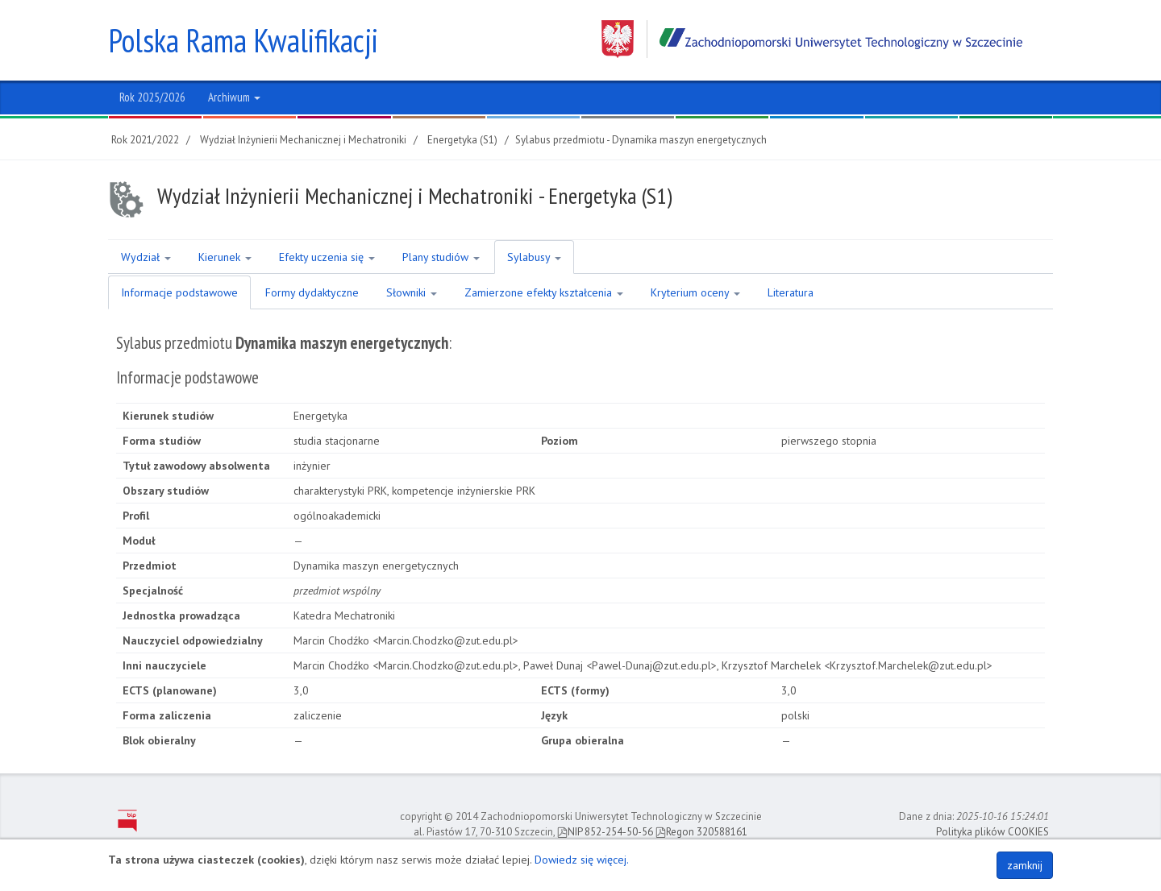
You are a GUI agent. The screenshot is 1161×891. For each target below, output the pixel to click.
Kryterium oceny (695, 292)
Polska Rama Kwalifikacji (243, 40)
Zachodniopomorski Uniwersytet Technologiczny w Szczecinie (811, 39)
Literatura (791, 292)
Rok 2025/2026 (152, 97)
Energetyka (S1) (462, 140)
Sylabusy (534, 257)
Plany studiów (441, 257)
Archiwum (234, 97)
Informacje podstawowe (179, 292)
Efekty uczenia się (327, 257)
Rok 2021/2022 (145, 140)
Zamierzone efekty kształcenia (543, 292)
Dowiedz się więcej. (582, 859)
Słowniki (411, 292)
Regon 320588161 (701, 832)
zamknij (1024, 865)
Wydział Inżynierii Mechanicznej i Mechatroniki (303, 140)
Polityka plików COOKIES (992, 832)
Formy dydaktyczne (312, 292)
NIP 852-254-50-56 (605, 832)
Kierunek (225, 257)
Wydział (146, 257)
